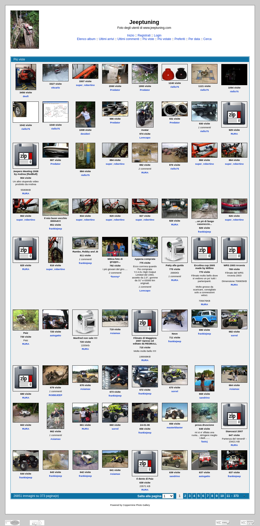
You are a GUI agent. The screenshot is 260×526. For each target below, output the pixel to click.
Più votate (164, 39)
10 (222, 496)
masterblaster (175, 427)
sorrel (234, 335)
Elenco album (86, 39)
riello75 (174, 86)
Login (157, 35)
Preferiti (179, 39)
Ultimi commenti (128, 39)
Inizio (130, 35)
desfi (26, 96)
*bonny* (115, 276)
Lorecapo (144, 137)
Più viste (148, 39)
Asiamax (115, 333)
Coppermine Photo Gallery (136, 505)
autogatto (55, 335)
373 (236, 496)
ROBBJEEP (55, 395)
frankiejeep (55, 228)
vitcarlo (55, 87)
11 (228, 496)
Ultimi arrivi (106, 39)
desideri (85, 133)
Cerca (207, 39)
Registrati (144, 35)
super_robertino (85, 85)
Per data (194, 39)
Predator (115, 89)
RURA (234, 133)
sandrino (204, 397)
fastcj (204, 441)
